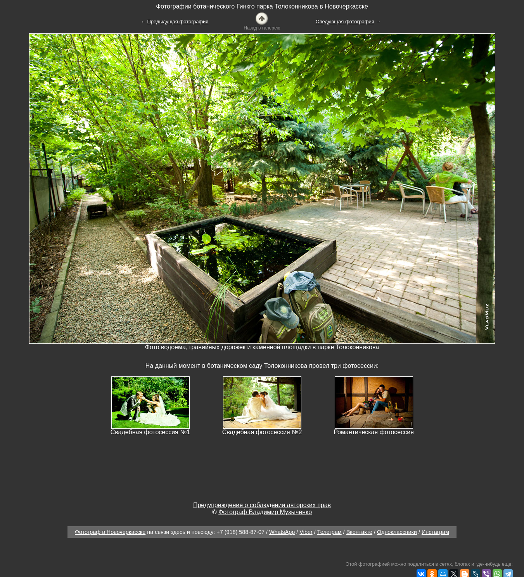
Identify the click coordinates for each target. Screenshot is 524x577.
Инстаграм (435, 532)
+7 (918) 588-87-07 (240, 532)
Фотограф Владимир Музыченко (265, 512)
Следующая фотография (345, 21)
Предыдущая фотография (177, 21)
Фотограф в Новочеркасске (110, 532)
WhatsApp (282, 532)
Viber (305, 532)
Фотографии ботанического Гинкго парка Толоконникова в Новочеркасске (262, 6)
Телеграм (329, 532)
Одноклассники (397, 532)
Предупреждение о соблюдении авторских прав (262, 505)
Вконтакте (359, 532)
